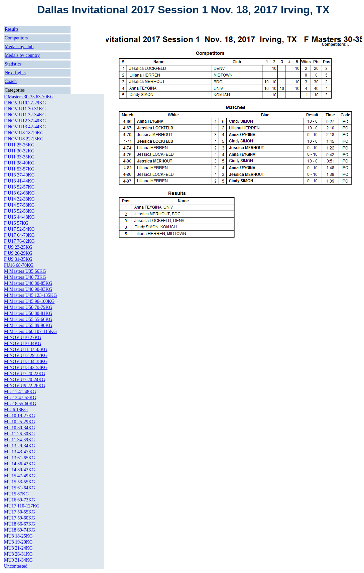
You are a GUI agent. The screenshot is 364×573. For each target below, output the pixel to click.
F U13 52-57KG (19, 187)
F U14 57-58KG (19, 205)
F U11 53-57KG (19, 168)
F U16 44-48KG (19, 217)
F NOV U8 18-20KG (23, 132)
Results (11, 29)
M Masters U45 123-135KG (30, 295)
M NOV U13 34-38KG (25, 361)
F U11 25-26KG (19, 144)
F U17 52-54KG (19, 229)
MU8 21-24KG (18, 548)
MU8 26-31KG (18, 554)
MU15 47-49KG (19, 475)
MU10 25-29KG (19, 421)
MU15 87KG (16, 493)
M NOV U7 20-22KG (24, 373)
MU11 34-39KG (19, 439)
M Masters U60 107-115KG (30, 331)
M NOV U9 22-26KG (24, 385)
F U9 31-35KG (18, 259)
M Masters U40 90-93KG (28, 289)
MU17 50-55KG (19, 511)
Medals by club (19, 46)
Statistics (13, 64)
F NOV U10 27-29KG (25, 102)
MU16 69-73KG (19, 499)
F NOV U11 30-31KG (25, 108)
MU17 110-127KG (21, 505)
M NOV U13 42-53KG (25, 367)
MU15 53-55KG (19, 481)
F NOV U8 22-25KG (23, 138)
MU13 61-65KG (19, 457)
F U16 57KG (16, 223)
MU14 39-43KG (19, 469)
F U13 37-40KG (19, 175)
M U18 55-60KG (20, 403)
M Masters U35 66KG (25, 271)
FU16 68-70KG (18, 265)
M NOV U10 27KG (22, 337)
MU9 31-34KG (18, 560)
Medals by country (22, 55)
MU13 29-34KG (19, 445)
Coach (11, 81)
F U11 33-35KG (19, 156)
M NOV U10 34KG (22, 343)
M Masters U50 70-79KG (28, 307)
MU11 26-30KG (19, 433)
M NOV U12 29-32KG (25, 355)
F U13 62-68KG (19, 193)
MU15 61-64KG (19, 487)
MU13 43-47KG (19, 451)
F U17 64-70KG (19, 235)
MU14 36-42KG (19, 463)
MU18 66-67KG (19, 524)
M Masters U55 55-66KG (28, 319)
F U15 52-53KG (19, 211)
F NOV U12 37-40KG (25, 120)
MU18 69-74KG (19, 530)
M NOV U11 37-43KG (25, 349)
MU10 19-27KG (19, 415)
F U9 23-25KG (18, 247)
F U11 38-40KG (19, 162)
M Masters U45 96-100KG (29, 301)
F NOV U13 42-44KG (25, 126)
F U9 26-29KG (18, 253)
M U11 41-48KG (20, 391)
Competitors (16, 37)
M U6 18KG (16, 409)
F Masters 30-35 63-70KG (28, 96)
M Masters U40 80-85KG (28, 283)
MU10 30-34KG (19, 427)
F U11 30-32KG (19, 150)
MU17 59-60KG (19, 518)
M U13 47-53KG (20, 397)
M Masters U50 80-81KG (28, 313)
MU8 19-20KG (18, 542)
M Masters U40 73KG (25, 277)
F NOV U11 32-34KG (25, 114)
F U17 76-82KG (19, 241)
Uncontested (15, 566)
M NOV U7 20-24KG (24, 379)
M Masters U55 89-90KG (28, 325)
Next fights (15, 72)
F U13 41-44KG (19, 181)
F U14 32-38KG (19, 199)
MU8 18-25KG (18, 536)
